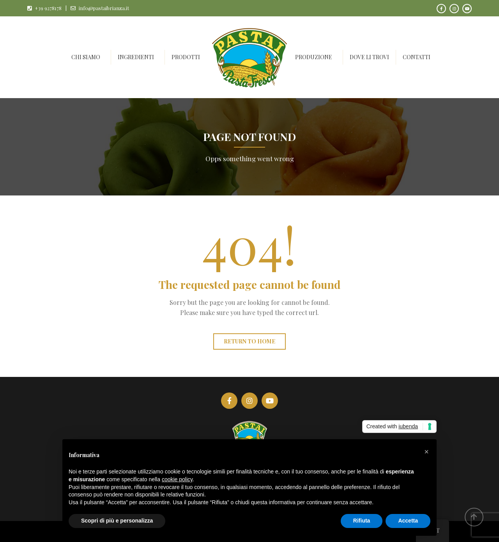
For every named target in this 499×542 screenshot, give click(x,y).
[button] (426, 451)
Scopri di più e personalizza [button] (117, 520)
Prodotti (186, 57)
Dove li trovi (369, 57)
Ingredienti (136, 57)
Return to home (249, 341)
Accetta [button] (408, 520)
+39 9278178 (48, 8)
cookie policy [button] (177, 479)
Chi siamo (85, 57)
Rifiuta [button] (361, 520)
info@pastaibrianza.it (104, 8)
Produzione (313, 57)
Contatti (416, 57)
